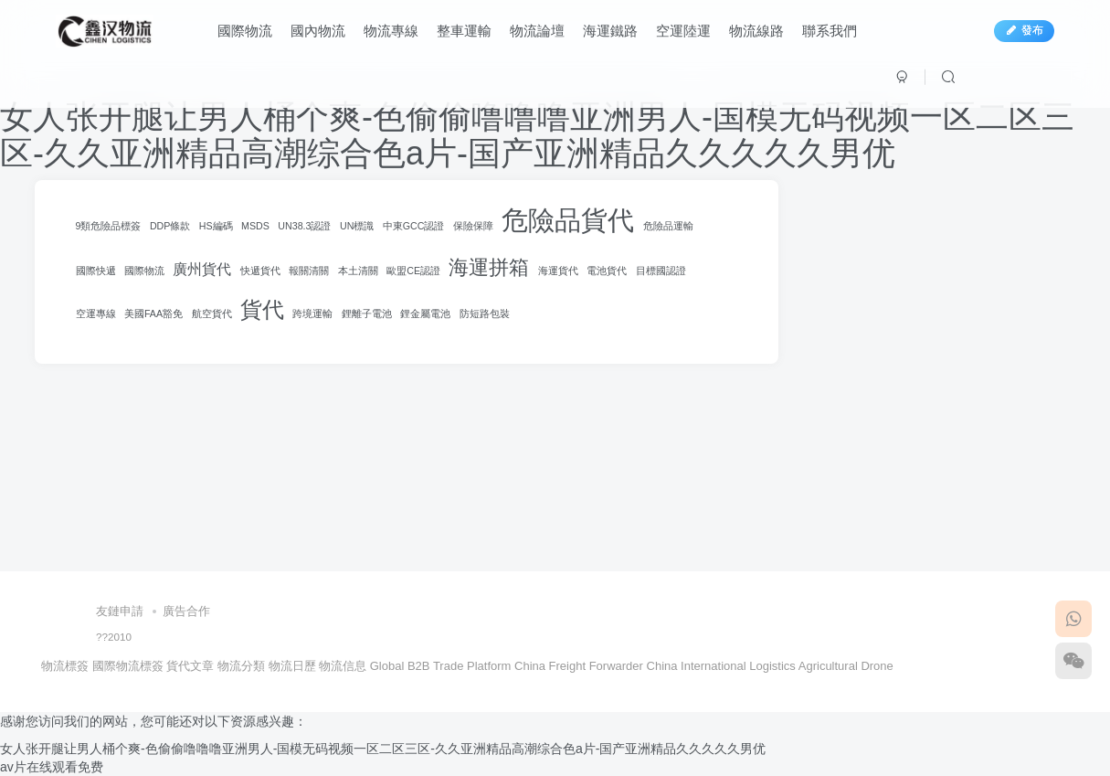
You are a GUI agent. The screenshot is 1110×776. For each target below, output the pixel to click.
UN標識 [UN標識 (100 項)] (357, 225)
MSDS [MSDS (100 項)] (255, 225)
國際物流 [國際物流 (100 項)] (144, 270)
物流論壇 (537, 30)
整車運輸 (464, 30)
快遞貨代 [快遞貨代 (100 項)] (260, 270)
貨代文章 (190, 666)
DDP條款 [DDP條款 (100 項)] (170, 225)
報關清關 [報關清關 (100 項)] (309, 270)
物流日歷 (292, 666)
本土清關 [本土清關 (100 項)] (358, 270)
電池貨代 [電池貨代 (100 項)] (607, 270)
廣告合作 (186, 611)
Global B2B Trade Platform (441, 666)
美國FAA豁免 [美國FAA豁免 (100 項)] (153, 313)
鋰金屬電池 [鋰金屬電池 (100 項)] (425, 313)
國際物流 (244, 30)
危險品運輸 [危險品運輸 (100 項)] (668, 225)
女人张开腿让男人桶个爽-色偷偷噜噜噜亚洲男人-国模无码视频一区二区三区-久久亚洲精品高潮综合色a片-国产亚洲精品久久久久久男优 (537, 135)
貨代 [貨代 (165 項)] (262, 309)
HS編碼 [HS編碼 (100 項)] (216, 225)
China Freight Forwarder (578, 666)
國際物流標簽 (128, 666)
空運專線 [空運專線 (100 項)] (96, 313)
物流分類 (241, 666)
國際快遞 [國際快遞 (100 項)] (96, 270)
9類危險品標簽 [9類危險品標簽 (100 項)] (109, 225)
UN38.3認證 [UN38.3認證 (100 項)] (304, 225)
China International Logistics (721, 666)
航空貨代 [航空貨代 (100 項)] (212, 313)
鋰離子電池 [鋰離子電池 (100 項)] (367, 313)
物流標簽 (65, 666)
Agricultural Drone (845, 666)
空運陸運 (683, 30)
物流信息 (342, 666)
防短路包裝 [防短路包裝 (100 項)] (485, 313)
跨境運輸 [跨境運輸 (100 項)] (312, 313)
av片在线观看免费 (51, 767)
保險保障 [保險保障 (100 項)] (473, 225)
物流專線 (391, 30)
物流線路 (756, 30)
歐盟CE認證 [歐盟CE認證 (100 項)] (413, 270)
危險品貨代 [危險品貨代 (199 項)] (568, 220)
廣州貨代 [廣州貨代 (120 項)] (202, 269)
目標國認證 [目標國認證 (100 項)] (661, 270)
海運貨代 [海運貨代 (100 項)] (558, 270)
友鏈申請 (119, 611)
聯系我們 (829, 30)
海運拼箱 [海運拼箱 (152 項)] (489, 267)
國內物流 (318, 30)
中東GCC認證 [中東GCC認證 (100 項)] (414, 225)
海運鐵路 (610, 30)
